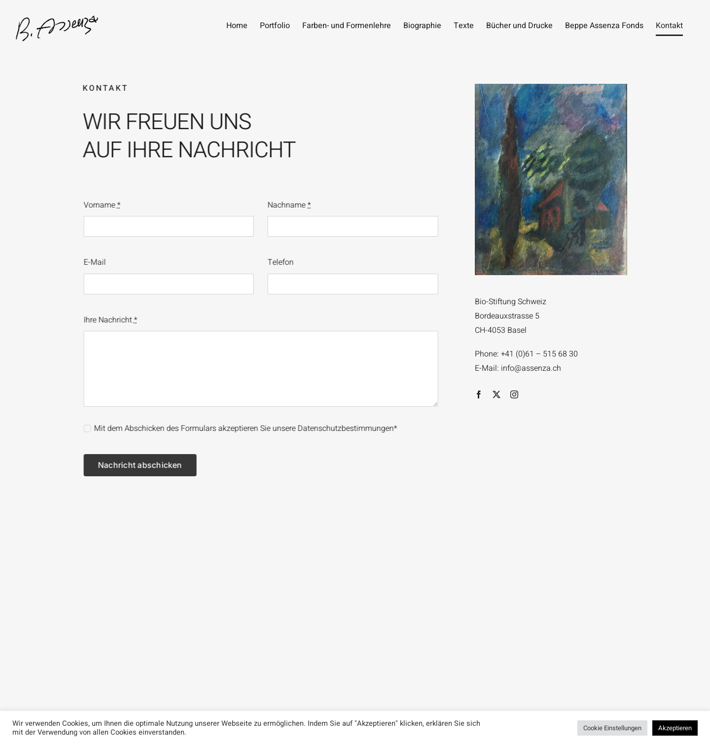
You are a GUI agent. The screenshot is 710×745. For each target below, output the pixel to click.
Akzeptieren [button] (675, 728)
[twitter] (496, 394)
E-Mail (94, 262)
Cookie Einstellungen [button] (612, 728)
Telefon (280, 262)
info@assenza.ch (531, 368)
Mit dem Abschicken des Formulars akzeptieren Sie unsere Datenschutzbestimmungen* (244, 428)
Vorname (101, 205)
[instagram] (514, 394)
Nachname (288, 205)
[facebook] (479, 394)
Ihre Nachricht (110, 320)
